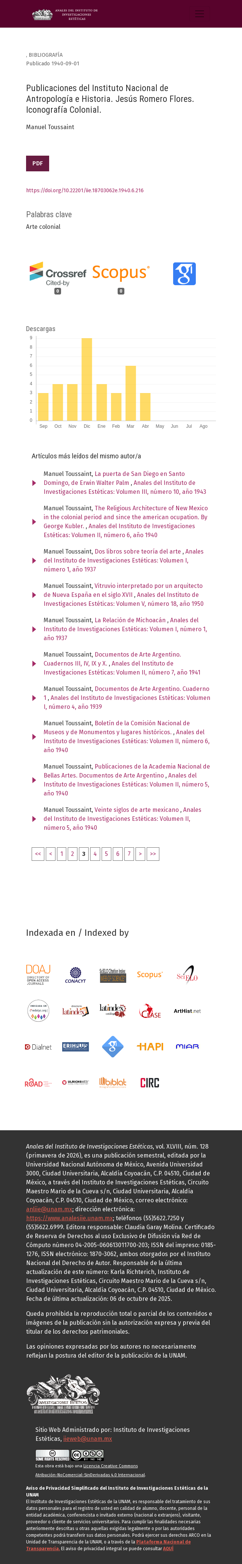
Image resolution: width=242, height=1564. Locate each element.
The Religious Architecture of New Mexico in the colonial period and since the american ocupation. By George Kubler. (126, 517)
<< (38, 853)
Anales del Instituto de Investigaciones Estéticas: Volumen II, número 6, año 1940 (127, 741)
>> (153, 853)
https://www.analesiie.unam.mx (69, 1218)
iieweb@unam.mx (87, 1438)
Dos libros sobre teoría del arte (138, 551)
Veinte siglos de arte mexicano (137, 809)
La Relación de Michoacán (131, 620)
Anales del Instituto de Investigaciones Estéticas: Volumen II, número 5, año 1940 (126, 784)
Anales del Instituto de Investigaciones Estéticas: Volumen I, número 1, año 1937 (124, 560)
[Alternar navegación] (199, 13)
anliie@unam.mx (49, 1209)
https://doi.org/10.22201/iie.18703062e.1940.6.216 (85, 190)
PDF (37, 163)
